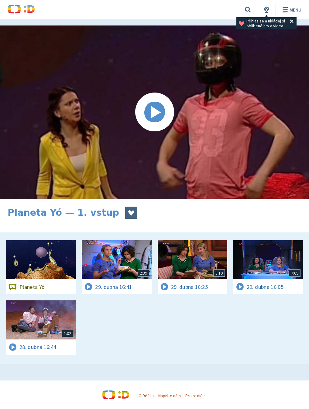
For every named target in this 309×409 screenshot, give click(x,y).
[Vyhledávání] (248, 9)
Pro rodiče (194, 395)
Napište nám (169, 395)
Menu (290, 9)
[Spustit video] (154, 112)
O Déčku (146, 395)
